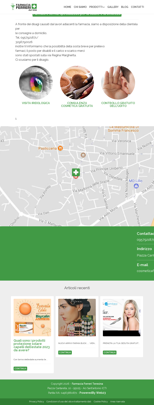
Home (67, 7)
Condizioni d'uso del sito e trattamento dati (68, 401)
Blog (124, 7)
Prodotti (96, 7)
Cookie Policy (101, 401)
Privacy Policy (36, 401)
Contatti (137, 7)
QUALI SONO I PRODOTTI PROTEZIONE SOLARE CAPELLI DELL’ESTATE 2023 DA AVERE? (32, 345)
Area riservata (117, 401)
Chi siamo (80, 7)
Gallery (112, 7)
